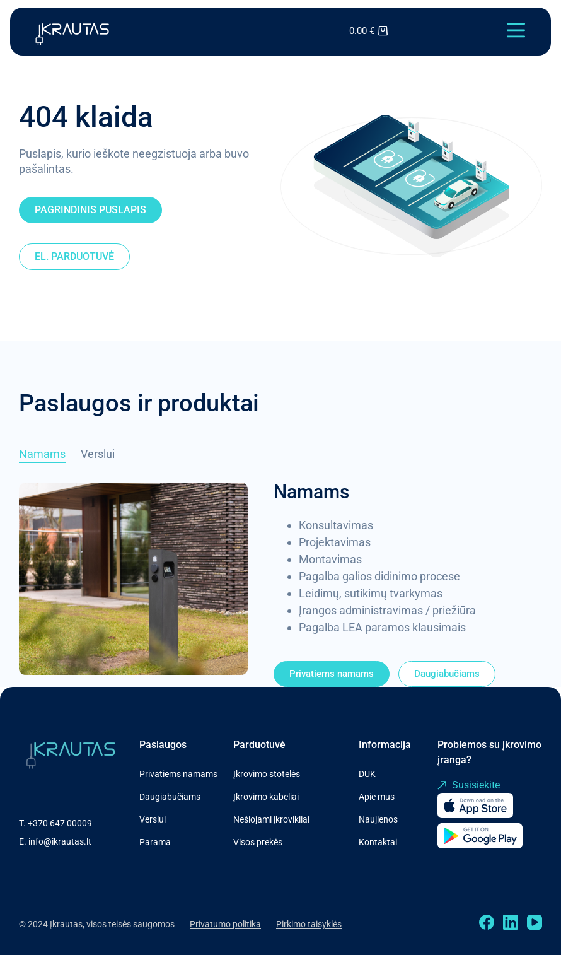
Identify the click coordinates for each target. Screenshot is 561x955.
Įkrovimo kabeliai (266, 797)
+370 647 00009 (60, 823)
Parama (155, 842)
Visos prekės (257, 842)
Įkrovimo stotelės (266, 774)
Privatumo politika (225, 924)
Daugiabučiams (169, 797)
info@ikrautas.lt (59, 841)
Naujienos (378, 819)
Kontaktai (378, 842)
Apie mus (377, 797)
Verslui (152, 819)
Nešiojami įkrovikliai (271, 819)
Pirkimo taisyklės (309, 924)
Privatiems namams (178, 774)
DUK (367, 774)
